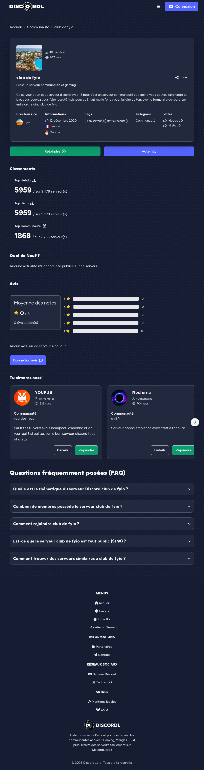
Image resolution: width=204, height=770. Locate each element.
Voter (149, 151)
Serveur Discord (104, 674)
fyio (27, 122)
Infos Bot (104, 619)
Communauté (145, 120)
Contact (104, 655)
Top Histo (24, 203)
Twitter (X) (104, 682)
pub (32, 418)
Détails (62, 450)
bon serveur (94, 121)
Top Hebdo (25, 180)
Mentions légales (104, 702)
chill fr (115, 418)
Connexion (181, 6)
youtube (20, 418)
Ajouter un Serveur (104, 627)
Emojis (104, 611)
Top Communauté (30, 226)
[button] (158, 6)
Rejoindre (55, 151)
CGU (104, 710)
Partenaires (104, 647)
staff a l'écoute (116, 121)
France (52, 126)
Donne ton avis (28, 360)
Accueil (104, 603)
